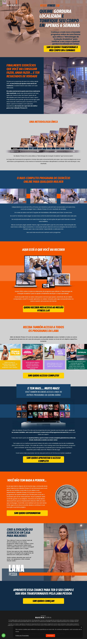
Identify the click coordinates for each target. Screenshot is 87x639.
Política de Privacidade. (22, 635)
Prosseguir (50, 635)
